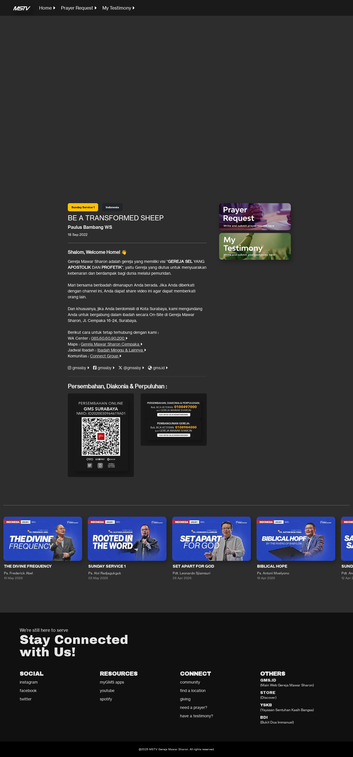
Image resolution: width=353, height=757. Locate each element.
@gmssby (131, 367)
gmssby (78, 367)
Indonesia (112, 207)
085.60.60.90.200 (109, 338)
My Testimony (118, 8)
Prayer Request (78, 8)
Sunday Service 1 (83, 207)
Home (47, 8)
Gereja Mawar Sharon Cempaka (111, 344)
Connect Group (105, 355)
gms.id (158, 367)
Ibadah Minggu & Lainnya (121, 350)
